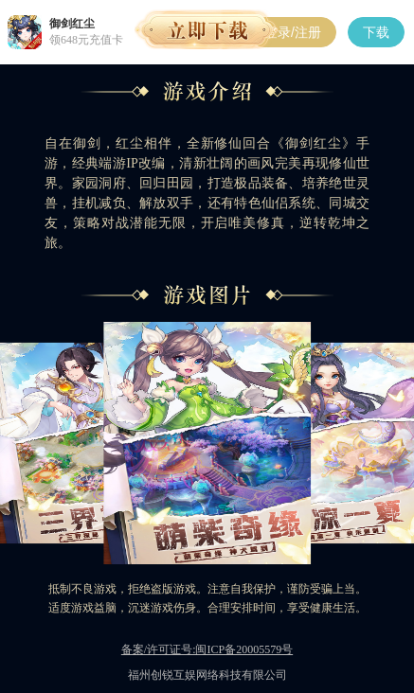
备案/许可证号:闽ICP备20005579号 (207, 649)
